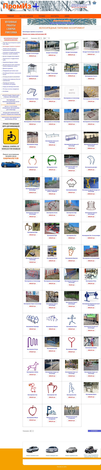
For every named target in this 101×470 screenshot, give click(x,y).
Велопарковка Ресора (32, 349)
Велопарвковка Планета (91, 76)
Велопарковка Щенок (91, 394)
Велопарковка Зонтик (52, 212)
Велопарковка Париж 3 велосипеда (32, 303)
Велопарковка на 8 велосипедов (52, 281)
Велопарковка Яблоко (32, 417)
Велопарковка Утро (32, 394)
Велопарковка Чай (52, 394)
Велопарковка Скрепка (91, 347)
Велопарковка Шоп (71, 394)
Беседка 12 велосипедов (32, 53)
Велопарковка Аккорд (32, 144)
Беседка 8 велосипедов (71, 73)
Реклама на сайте (62, 466)
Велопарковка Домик (71, 190)
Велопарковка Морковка (72, 258)
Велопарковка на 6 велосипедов (91, 121)
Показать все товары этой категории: (33, 34)
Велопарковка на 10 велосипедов (52, 98)
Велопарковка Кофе (32, 232)
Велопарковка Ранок (71, 326)
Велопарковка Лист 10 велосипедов (91, 235)
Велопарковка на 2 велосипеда (71, 98)
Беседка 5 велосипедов (52, 52)
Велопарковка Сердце (71, 349)
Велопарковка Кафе (71, 212)
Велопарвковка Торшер (32, 98)
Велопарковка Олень (91, 281)
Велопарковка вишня (32, 167)
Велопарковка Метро (52, 258)
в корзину (94, 431)
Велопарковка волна (52, 167)
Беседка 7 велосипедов (52, 73)
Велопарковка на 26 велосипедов (32, 121)
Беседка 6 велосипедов (32, 76)
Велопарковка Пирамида (32, 326)
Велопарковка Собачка (32, 372)
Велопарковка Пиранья (52, 326)
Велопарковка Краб (52, 235)
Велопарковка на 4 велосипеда (52, 121)
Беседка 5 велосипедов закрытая (91, 51)
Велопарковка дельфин (91, 167)
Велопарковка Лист (71, 235)
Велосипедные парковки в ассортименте (33, 31)
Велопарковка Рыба (52, 348)
